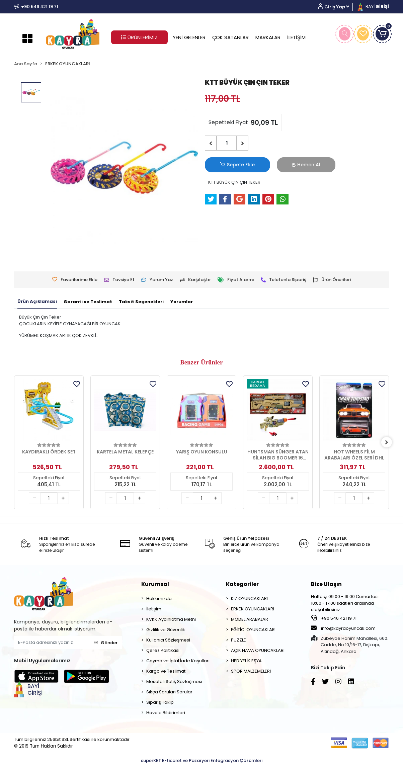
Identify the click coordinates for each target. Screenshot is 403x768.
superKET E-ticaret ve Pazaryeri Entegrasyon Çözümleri (201, 760)
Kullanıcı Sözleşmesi (168, 640)
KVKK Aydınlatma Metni (171, 619)
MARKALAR (267, 37)
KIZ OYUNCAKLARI (249, 598)
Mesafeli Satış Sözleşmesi (174, 681)
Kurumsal (155, 584)
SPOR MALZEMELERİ (251, 671)
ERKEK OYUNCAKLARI (252, 609)
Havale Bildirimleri (165, 712)
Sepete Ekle (226, 164)
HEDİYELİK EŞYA (246, 661)
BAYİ (372, 6)
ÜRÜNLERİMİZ (139, 37)
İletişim (153, 609)
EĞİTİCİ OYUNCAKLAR (253, 629)
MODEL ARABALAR (249, 619)
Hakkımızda (159, 598)
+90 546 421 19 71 (333, 618)
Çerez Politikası (162, 650)
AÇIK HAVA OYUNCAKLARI (258, 650)
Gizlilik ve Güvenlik (165, 629)
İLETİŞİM (296, 37)
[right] (389, 442)
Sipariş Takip (160, 702)
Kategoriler (242, 584)
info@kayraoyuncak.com (343, 628)
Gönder (105, 642)
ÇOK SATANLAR (230, 37)
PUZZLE (238, 640)
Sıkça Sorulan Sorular (169, 692)
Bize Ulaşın (326, 584)
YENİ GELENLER (189, 37)
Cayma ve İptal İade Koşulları (178, 661)
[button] (336, 7)
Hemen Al (273, 164)
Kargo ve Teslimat (165, 671)
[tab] (37, 302)
